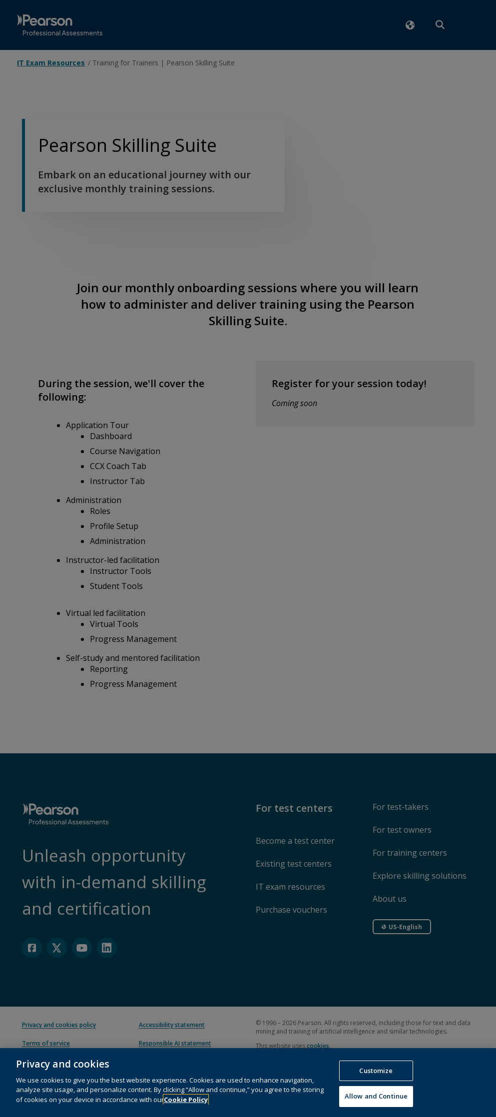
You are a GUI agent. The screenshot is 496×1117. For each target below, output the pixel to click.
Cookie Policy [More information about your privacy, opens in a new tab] (186, 1106)
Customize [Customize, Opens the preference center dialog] (376, 1077)
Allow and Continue (376, 1103)
